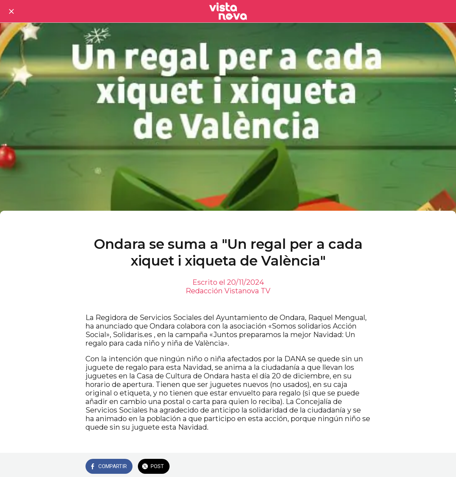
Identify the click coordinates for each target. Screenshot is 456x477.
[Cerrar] (11, 11)
